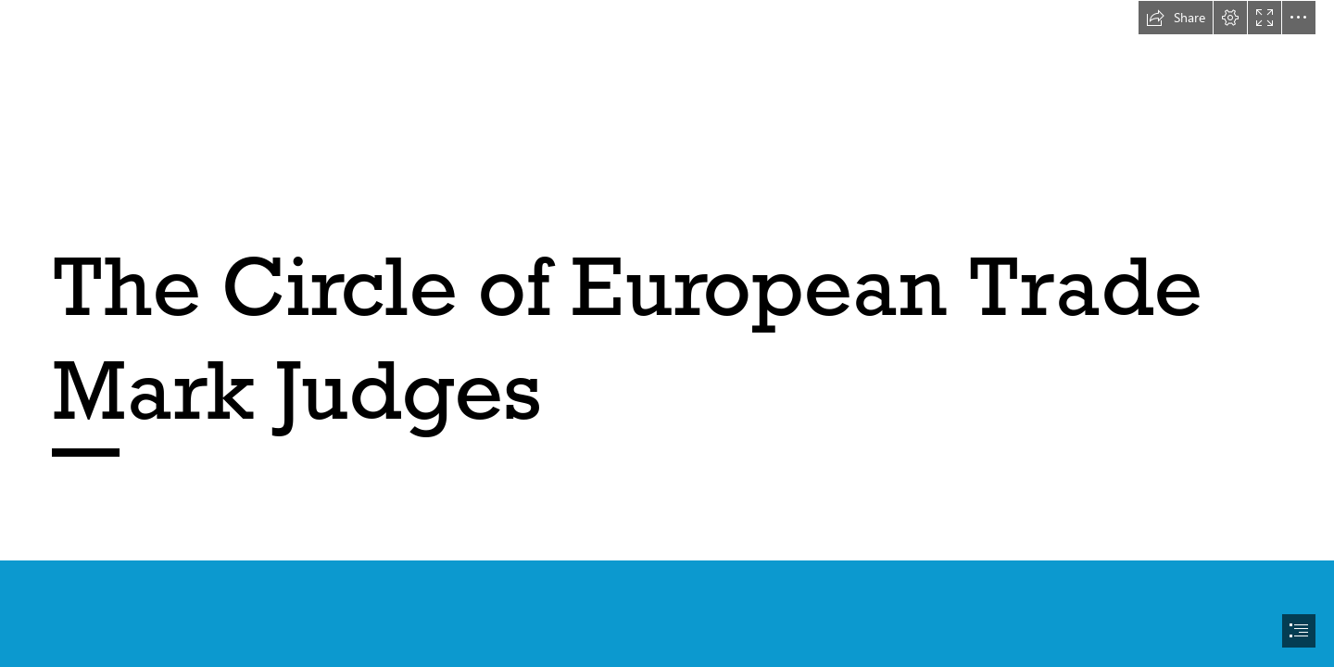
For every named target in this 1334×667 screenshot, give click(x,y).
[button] (1176, 17)
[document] (667, 333)
